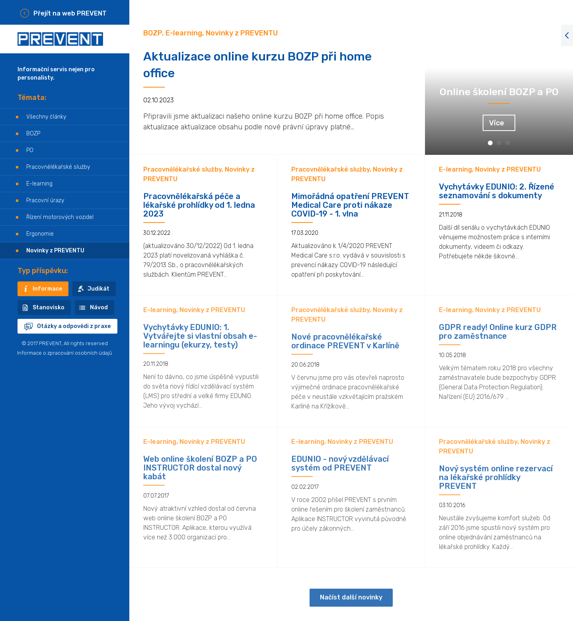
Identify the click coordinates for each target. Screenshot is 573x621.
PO (29, 150)
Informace (47, 288)
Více (496, 123)
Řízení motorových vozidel (60, 217)
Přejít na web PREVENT (70, 13)
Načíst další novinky (351, 604)
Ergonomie (40, 233)
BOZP (33, 133)
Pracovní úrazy (45, 200)
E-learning (39, 183)
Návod (99, 307)
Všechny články (46, 116)
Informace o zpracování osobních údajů (64, 353)
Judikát (98, 288)
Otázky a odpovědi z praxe (74, 326)
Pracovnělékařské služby (58, 167)
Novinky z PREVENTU (55, 250)
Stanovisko (48, 307)
